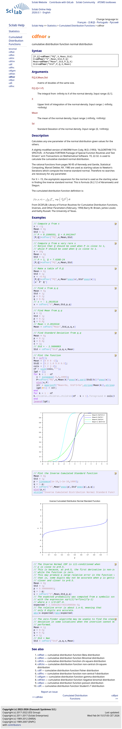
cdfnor (12, 77)
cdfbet (12, 52)
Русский (114, 22)
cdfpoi (11, 80)
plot (39, 382)
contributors (14, 724)
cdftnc (11, 86)
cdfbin (11, 55)
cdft (10, 83)
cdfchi (11, 58)
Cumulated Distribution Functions (16, 40)
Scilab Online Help (41, 9)
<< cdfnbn (37, 697)
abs (36, 613)
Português (102, 22)
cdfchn (12, 61)
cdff (10, 64)
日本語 (91, 22)
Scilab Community (85, 2)
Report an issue (49, 691)
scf (41, 358)
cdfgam (12, 70)
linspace (47, 377)
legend (38, 401)
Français (81, 22)
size (43, 369)
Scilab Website (39, 2)
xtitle (38, 492)
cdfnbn (12, 73)
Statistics (14, 31)
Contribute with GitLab (61, 2)
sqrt (82, 380)
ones (70, 279)
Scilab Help (16, 25)
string (88, 385)
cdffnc (11, 67)
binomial (13, 49)
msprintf (50, 385)
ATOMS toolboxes (107, 2)
